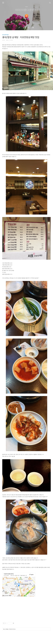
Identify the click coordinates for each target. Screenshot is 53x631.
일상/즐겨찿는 (5, 34)
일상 (4, 629)
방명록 (24, 27)
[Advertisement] (24, 610)
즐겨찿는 (7, 629)
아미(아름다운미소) (26, 10)
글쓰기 (19, 27)
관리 (33, 27)
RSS (28, 27)
